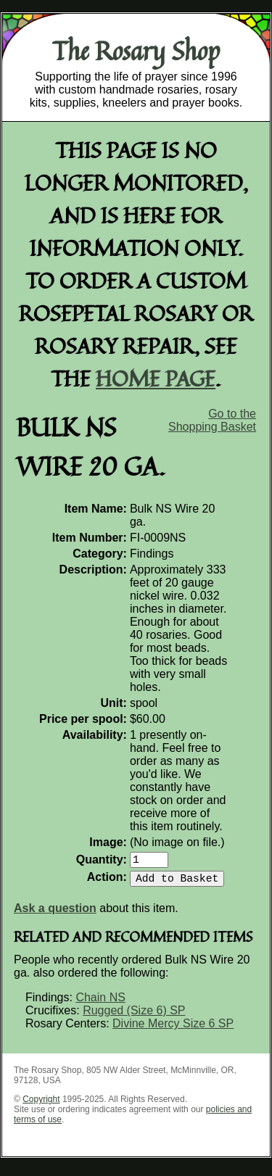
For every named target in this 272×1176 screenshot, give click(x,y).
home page (155, 378)
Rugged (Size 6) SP (134, 1016)
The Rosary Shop (136, 50)
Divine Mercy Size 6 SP (173, 1029)
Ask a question (55, 914)
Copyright (40, 1105)
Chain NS (100, 1003)
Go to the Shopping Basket (212, 420)
